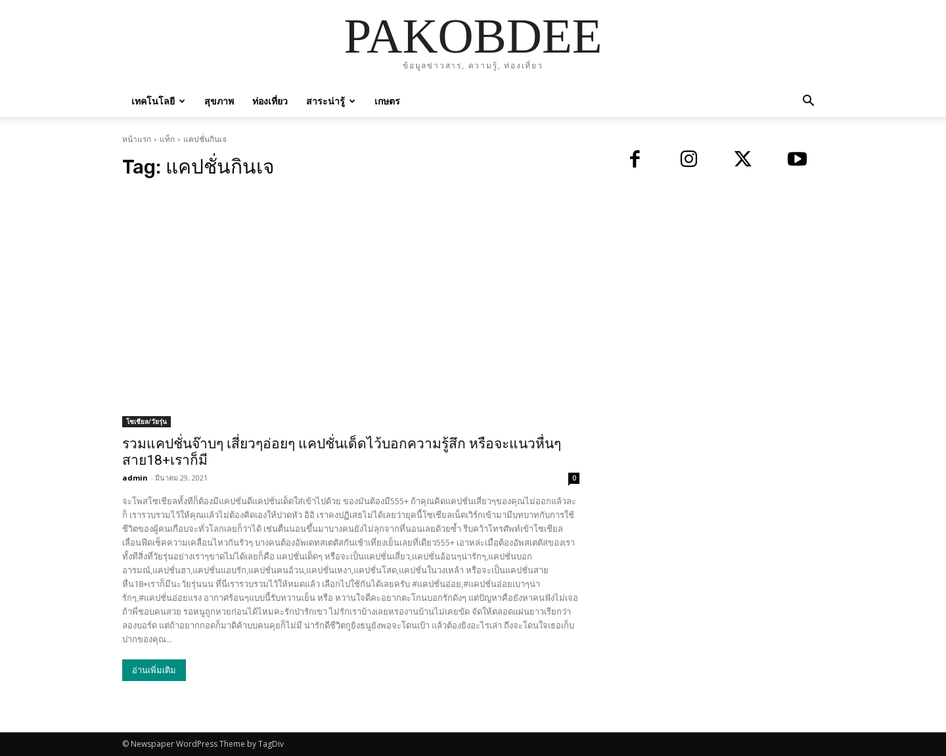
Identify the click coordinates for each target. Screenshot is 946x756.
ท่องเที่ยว (270, 101)
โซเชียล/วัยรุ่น (146, 421)
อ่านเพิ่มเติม (154, 670)
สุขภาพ (219, 101)
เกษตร (387, 101)
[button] (808, 102)
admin (135, 478)
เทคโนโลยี (158, 101)
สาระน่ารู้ (330, 101)
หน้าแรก (136, 139)
